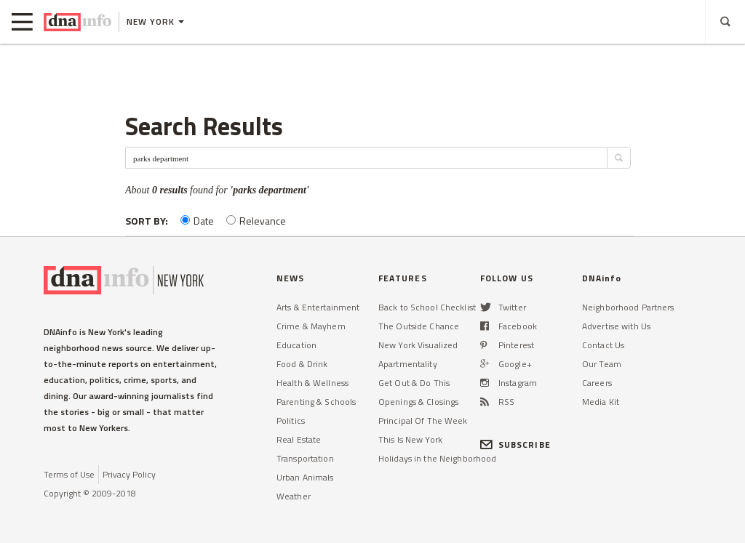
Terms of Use (69, 474)
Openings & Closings (418, 402)
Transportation (305, 458)
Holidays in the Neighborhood (437, 458)
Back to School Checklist (427, 307)
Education (296, 345)
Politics (290, 420)
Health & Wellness (312, 383)
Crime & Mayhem (311, 326)
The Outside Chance (418, 326)
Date (197, 220)
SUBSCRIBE (515, 444)
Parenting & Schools (316, 402)
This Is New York (410, 439)
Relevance (256, 220)
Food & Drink (301, 364)
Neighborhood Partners (628, 307)
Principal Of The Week (423, 420)
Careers (597, 383)
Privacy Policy (129, 474)
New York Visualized (418, 345)
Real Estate (298, 439)
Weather (293, 496)
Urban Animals (305, 477)
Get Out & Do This (414, 383)
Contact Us (603, 345)
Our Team (601, 364)
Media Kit (600, 402)
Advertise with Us (616, 326)
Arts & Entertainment (317, 307)
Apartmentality (407, 364)
